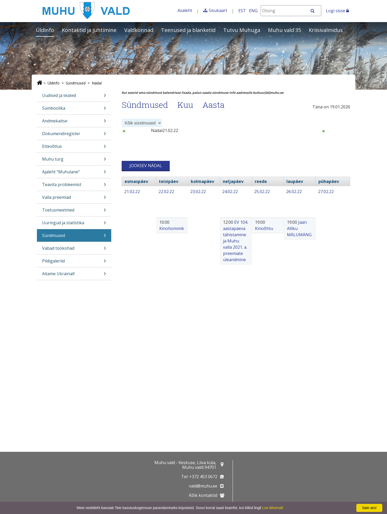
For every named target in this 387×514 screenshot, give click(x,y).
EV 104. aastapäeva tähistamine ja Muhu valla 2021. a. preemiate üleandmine (235, 240)
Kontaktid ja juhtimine (89, 30)
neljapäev (233, 181)
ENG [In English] (253, 11)
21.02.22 (132, 191)
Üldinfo (45, 30)
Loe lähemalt (272, 508)
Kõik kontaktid (203, 495)
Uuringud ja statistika (74, 224)
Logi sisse (337, 11)
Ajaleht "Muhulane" (74, 173)
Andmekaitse (74, 122)
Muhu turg (74, 160)
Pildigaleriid (74, 262)
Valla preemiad (74, 198)
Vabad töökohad (74, 249)
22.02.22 (166, 191)
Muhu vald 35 (284, 30)
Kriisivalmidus (326, 30)
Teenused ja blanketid (188, 30)
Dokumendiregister (74, 135)
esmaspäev (136, 181)
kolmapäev (202, 181)
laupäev (294, 181)
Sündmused (76, 83)
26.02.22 (294, 191)
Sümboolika (74, 109)
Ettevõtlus (74, 148)
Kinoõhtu (264, 228)
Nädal (97, 83)
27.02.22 (326, 191)
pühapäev (328, 181)
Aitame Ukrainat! (74, 275)
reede (261, 181)
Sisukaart (218, 10)
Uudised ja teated (74, 97)
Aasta (213, 104)
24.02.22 (230, 191)
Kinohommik (171, 228)
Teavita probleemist (74, 186)
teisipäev (168, 181)
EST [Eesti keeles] (242, 11)
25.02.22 (262, 191)
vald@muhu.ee (203, 486)
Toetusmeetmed (74, 211)
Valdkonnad (138, 30)
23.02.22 (198, 191)
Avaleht (185, 10)
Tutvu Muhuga (241, 30)
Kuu (185, 104)
